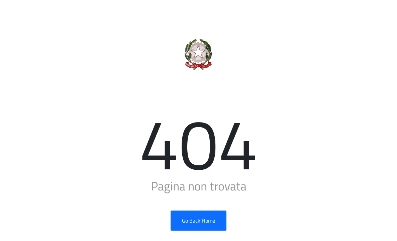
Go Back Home (198, 221)
